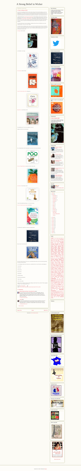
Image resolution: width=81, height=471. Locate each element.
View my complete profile (60, 187)
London (62, 278)
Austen (59, 245)
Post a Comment (21, 305)
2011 (53, 227)
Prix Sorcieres (62, 285)
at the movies (59, 241)
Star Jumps (54, 212)
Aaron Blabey (61, 238)
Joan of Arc (60, 274)
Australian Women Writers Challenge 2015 (57, 249)
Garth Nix (62, 269)
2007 (53, 232)
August (54, 201)
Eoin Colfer (56, 267)
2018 (53, 217)
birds (56, 255)
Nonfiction (59, 282)
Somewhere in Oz (58, 292)
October (54, 198)
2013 (53, 224)
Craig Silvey (60, 264)
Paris (59, 284)
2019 (53, 194)
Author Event (61, 254)
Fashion (60, 267)
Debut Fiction (61, 265)
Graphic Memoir (56, 270)
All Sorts (56, 239)
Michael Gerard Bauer (58, 280)
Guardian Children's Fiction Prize (56, 271)
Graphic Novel (61, 270)
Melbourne (53, 280)
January (54, 211)
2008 (53, 231)
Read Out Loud (61, 286)
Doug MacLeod (57, 266)
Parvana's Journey (58, 154)
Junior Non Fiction (60, 275)
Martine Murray (61, 279)
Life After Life (19, 185)
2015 (53, 221)
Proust (52, 286)
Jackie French (53, 274)
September (55, 199)
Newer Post (19, 310)
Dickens (52, 266)
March (54, 208)
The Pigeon (18, 30)
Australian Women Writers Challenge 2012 (57, 245)
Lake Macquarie (61, 276)
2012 (53, 225)
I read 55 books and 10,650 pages (28, 16)
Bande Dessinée (53, 255)
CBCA (62, 262)
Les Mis (62, 277)
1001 (52, 238)
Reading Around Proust (59, 287)
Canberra (52, 262)
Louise (21, 299)
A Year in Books (56, 238)
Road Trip (60, 288)
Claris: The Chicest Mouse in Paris (22, 91)
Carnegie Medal (57, 262)
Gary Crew (52, 270)
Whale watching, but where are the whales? (59, 175)
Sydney (52, 293)
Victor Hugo (58, 294)
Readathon (52, 287)
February (54, 209)
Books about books (61, 255)
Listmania (53, 278)
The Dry (54, 215)
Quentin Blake (55, 286)
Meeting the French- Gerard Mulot (58, 161)
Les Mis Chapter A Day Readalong (26, 18)
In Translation (58, 273)
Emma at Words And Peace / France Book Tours (27, 291)
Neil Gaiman (52, 282)
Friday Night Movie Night (57, 269)
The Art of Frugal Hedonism (21, 166)
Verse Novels (54, 294)
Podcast (62, 284)
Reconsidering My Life (54, 288)
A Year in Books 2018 (55, 118)
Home (33, 310)
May (53, 205)
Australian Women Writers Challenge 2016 (57, 250)
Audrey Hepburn (56, 242)
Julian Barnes (54, 275)
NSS (61, 283)
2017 (53, 218)
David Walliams (56, 265)
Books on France (54, 256)
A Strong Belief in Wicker (29, 4)
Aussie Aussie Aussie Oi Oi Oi (57, 243)
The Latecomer (19, 70)
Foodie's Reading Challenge (56, 268)
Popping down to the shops (55, 285)
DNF (54, 266)
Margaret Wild (53, 279)
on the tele (56, 284)
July (53, 202)
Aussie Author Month (54, 245)
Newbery (55, 282)
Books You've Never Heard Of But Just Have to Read (57, 259)
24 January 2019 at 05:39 (23, 297)
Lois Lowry (58, 278)
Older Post (46, 310)
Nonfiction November (57, 283)
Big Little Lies (19, 109)
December (54, 195)
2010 (53, 228)
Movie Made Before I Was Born (59, 281)
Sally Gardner (56, 289)
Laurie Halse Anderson (55, 277)
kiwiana (56, 276)
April (54, 206)
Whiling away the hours (55, 296)
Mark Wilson (57, 279)
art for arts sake (56, 240)
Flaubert (62, 267)
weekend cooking (60, 295)
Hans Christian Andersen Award (57, 271)
